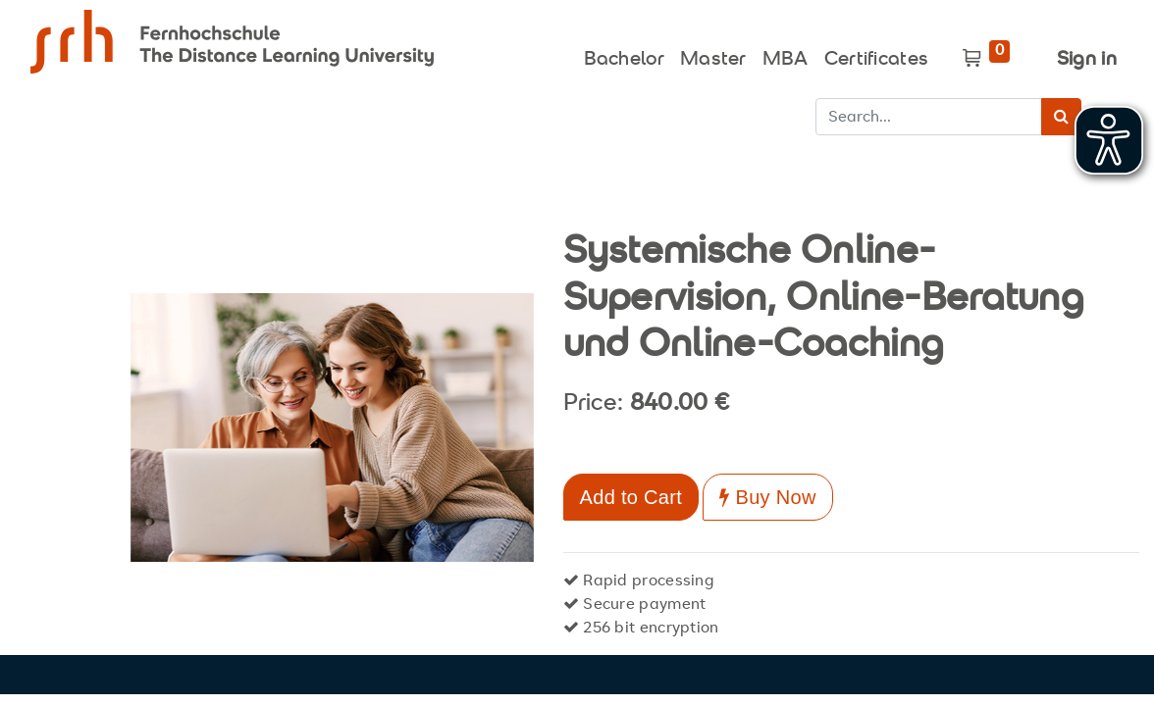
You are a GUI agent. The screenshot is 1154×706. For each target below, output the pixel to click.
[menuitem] (624, 54)
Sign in (1087, 60)
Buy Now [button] (767, 497)
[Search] (1061, 116)
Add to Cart (631, 497)
